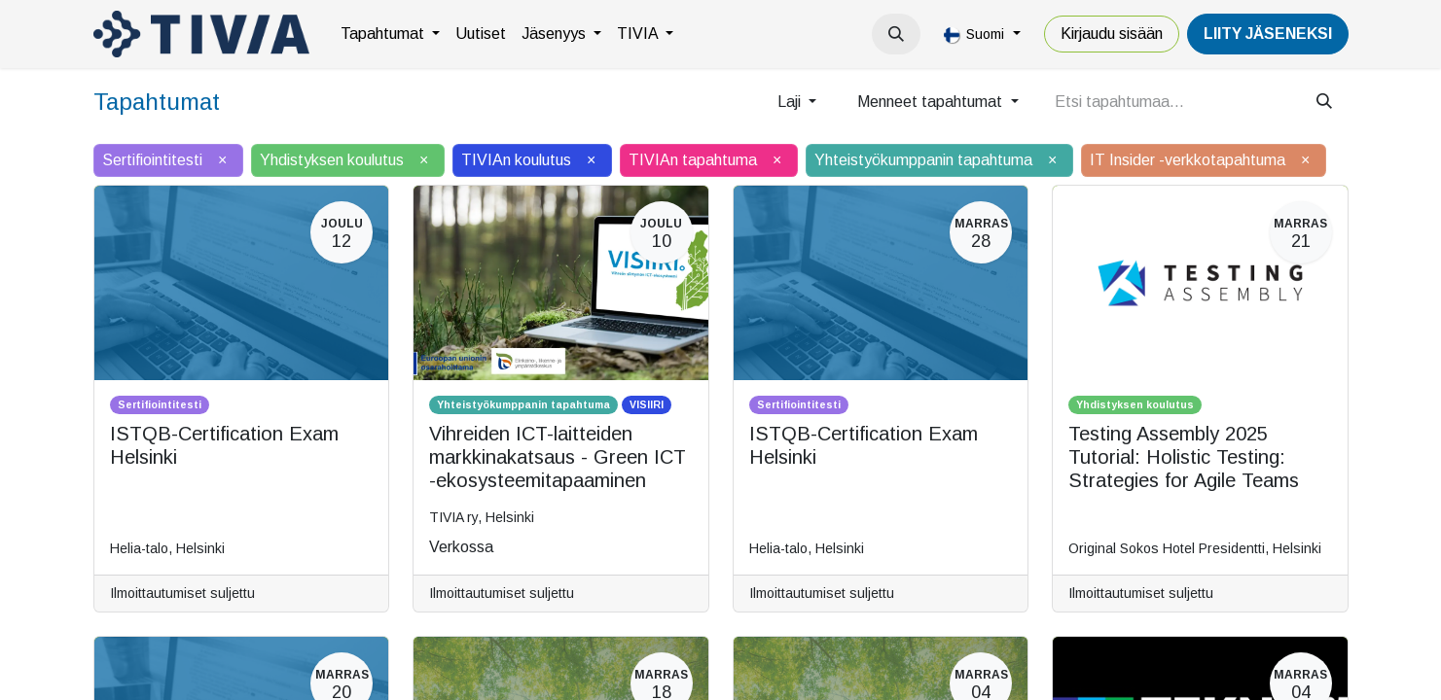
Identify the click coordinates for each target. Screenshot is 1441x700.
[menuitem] (390, 34)
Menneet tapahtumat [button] (931, 101)
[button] (896, 34)
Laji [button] (791, 101)
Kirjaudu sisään (1112, 33)
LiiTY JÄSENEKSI (1268, 33)
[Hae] (1324, 102)
